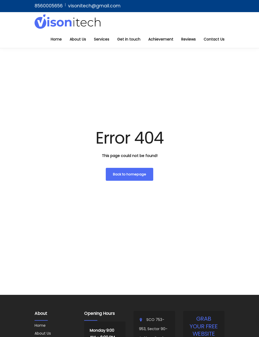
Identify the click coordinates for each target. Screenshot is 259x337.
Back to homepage (129, 174)
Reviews (188, 39)
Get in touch (128, 39)
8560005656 (49, 6)
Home (56, 39)
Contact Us (214, 39)
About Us (78, 39)
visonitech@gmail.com (94, 6)
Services (101, 39)
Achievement (160, 39)
